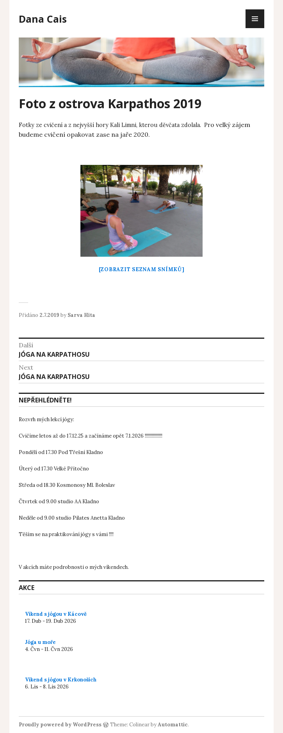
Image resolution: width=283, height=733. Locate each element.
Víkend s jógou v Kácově (56, 614)
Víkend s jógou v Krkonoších (60, 679)
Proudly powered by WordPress (60, 724)
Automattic (173, 724)
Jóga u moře (40, 642)
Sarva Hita (81, 315)
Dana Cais (43, 18)
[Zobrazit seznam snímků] (142, 269)
